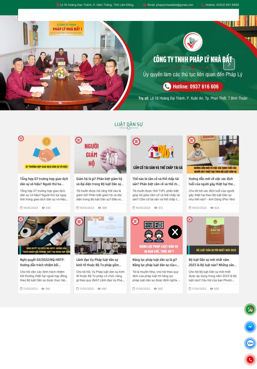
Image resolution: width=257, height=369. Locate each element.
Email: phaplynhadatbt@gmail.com (170, 4)
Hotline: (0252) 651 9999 (222, 4)
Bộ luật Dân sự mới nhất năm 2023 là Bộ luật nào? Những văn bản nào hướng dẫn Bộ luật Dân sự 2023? (213, 262)
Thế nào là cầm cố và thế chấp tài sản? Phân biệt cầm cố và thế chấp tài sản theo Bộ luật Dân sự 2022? (157, 181)
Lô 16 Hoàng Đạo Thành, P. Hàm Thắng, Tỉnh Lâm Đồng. (97, 4)
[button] (229, 64)
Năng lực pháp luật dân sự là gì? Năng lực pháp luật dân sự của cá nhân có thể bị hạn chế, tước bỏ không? (155, 262)
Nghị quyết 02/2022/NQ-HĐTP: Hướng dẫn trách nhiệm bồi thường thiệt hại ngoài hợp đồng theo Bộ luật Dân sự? (43, 262)
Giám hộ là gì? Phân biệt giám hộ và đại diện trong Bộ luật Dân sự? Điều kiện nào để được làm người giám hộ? (99, 181)
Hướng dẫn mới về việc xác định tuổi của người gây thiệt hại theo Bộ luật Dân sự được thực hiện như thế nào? (213, 181)
